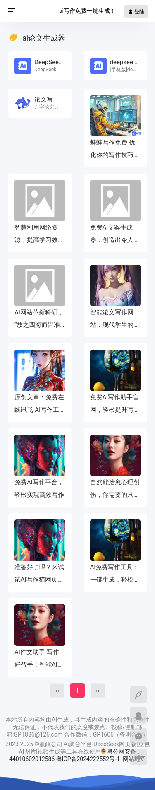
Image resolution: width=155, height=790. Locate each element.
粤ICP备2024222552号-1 (89, 759)
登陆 (136, 11)
